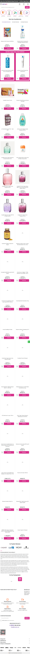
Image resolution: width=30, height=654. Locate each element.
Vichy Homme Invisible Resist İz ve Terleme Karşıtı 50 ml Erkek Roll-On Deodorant (7, 445)
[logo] (4, 4)
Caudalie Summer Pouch (7, 100)
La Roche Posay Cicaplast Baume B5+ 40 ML (7, 42)
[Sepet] (28, 4)
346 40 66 (15, 625)
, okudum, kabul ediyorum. (7, 620)
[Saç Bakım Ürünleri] (21, 13)
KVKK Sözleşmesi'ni (5, 620)
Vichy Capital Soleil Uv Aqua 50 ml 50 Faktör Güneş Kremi (22, 158)
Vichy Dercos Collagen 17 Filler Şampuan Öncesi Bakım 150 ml (22, 273)
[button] (1, 66)
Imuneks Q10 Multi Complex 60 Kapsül (7, 244)
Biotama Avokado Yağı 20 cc (7, 501)
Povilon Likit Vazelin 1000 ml (22, 472)
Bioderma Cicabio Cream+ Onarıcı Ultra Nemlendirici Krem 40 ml (22, 244)
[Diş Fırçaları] (27, 13)
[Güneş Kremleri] (3, 13)
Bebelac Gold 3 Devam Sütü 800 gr (22, 41)
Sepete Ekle (9, 48)
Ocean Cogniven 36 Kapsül (22, 530)
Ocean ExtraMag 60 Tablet (7, 329)
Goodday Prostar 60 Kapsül (23, 358)
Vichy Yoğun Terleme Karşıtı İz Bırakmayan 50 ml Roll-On (22, 416)
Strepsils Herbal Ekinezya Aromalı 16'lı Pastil (22, 101)
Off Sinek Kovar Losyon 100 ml (7, 415)
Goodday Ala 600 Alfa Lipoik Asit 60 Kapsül (7, 273)
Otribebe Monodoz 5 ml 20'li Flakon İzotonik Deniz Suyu (22, 387)
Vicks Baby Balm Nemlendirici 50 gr (22, 300)
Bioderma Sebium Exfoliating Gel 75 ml (22, 330)
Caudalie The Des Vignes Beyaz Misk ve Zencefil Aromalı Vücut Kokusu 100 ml (22, 187)
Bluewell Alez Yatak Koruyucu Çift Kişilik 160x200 (22, 502)
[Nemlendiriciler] (9, 13)
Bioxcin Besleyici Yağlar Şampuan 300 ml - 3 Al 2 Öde (7, 387)
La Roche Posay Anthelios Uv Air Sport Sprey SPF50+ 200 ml (7, 301)
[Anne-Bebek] (15, 13)
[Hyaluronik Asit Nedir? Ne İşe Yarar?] (11, 583)
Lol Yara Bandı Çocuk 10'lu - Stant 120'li (7, 130)
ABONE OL (27, 618)
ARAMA (27, 7)
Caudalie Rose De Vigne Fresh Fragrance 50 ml (7, 187)
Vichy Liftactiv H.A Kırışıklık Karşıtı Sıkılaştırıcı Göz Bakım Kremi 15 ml (7, 473)
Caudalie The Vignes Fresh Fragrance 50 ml (22, 215)
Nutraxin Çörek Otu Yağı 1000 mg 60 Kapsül (22, 445)
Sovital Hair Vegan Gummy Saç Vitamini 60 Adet (7, 359)
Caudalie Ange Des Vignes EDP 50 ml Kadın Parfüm (7, 215)
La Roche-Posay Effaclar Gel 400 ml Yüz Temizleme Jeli (23, 71)
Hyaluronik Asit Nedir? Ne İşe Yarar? (8, 589)
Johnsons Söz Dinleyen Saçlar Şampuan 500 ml (22, 130)
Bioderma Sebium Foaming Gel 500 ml (7, 71)
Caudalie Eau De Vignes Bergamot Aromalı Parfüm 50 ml (7, 158)
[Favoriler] (23, 4)
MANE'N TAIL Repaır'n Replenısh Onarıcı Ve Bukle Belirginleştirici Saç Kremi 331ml (7, 531)
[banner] (3, 548)
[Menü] (1, 4)
